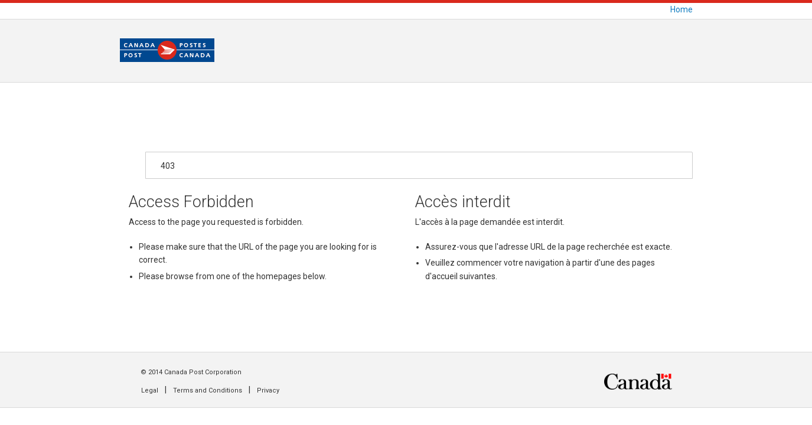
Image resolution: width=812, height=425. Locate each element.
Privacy (268, 390)
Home (681, 9)
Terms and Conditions (207, 390)
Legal (149, 390)
